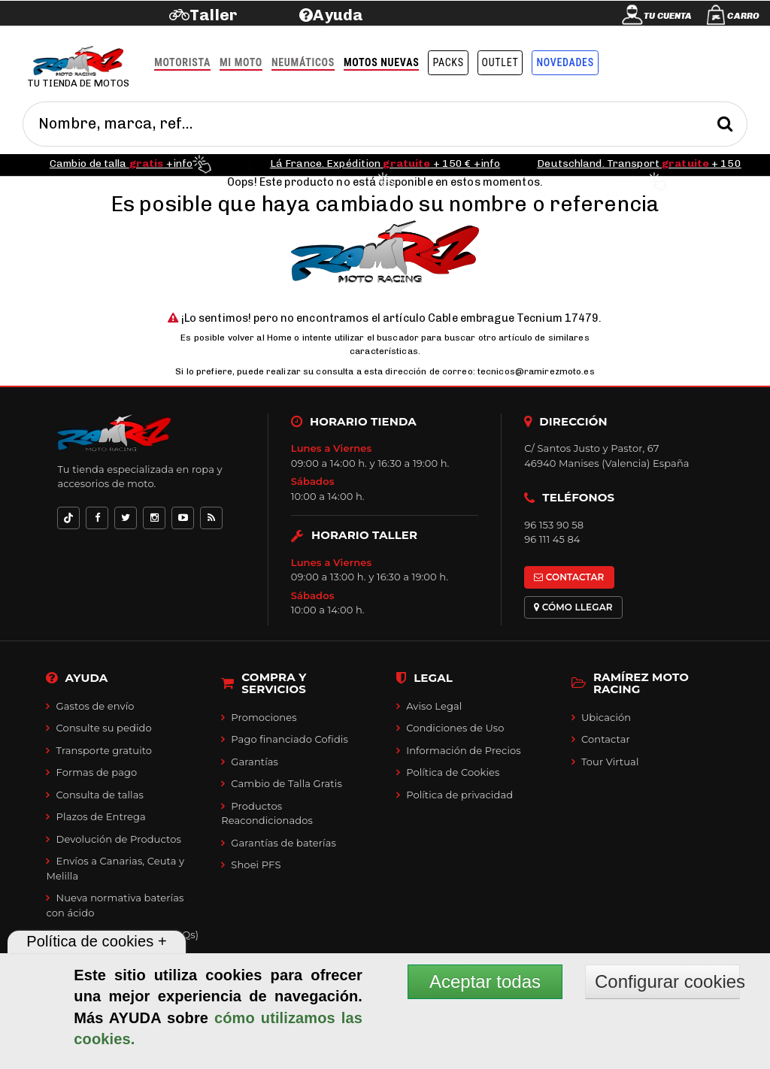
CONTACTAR (569, 577)
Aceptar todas (485, 981)
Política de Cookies (452, 772)
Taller (213, 14)
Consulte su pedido (104, 728)
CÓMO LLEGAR (573, 607)
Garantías (254, 762)
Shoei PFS (255, 865)
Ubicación (606, 717)
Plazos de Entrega (101, 816)
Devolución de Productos (118, 839)
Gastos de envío (95, 706)
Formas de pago (97, 772)
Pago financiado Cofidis (289, 739)
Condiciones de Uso (455, 728)
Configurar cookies (667, 981)
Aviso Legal (434, 706)
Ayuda (338, 14)
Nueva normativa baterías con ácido (114, 905)
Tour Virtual (610, 762)
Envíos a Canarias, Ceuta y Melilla (115, 868)
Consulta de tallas (100, 795)
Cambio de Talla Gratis (286, 783)
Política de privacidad (459, 795)
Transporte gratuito (104, 750)
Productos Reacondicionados (267, 813)
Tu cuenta (668, 16)
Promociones (263, 717)
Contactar (605, 739)
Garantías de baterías (283, 843)
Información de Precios (463, 750)
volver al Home (260, 337)
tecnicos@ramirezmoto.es (536, 371)
